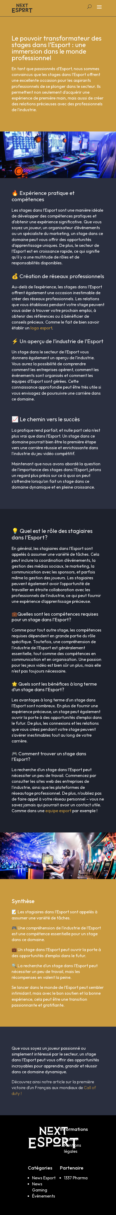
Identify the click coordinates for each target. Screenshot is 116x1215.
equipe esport (58, 810)
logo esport (41, 328)
